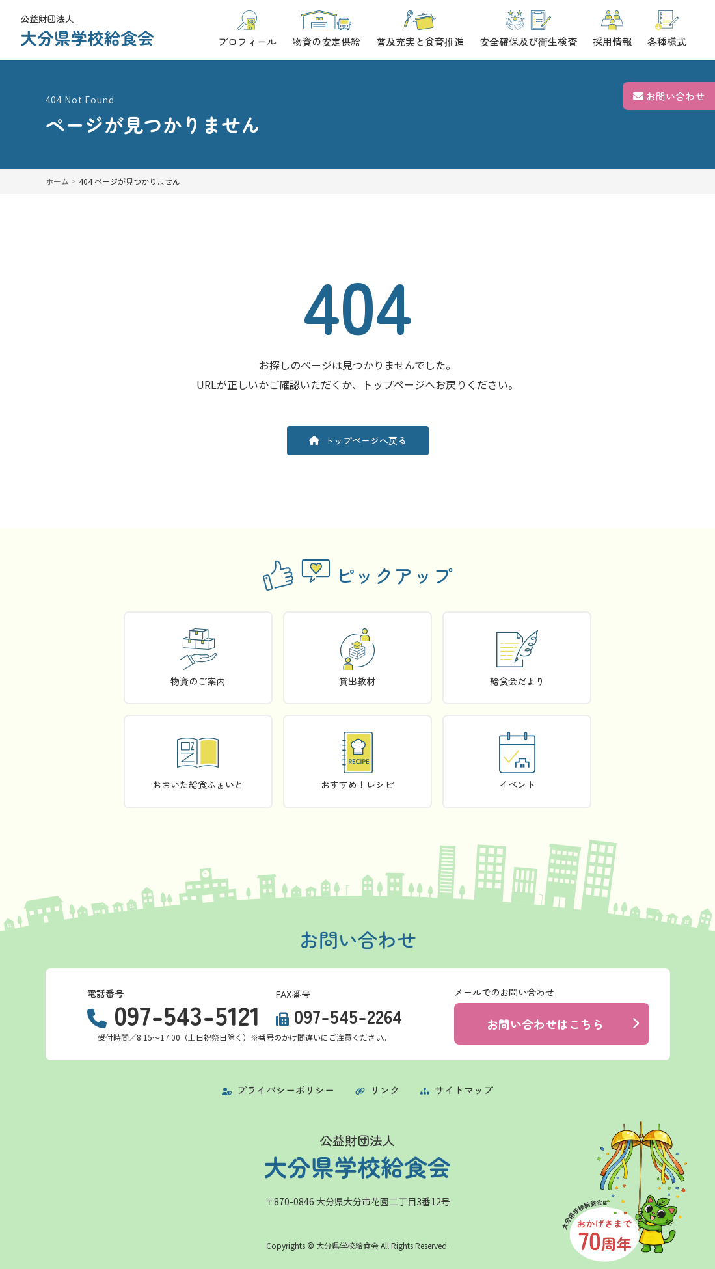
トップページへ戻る (358, 440)
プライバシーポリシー (278, 1090)
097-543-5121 (187, 1015)
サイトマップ (456, 1090)
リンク (377, 1090)
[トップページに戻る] (87, 30)
